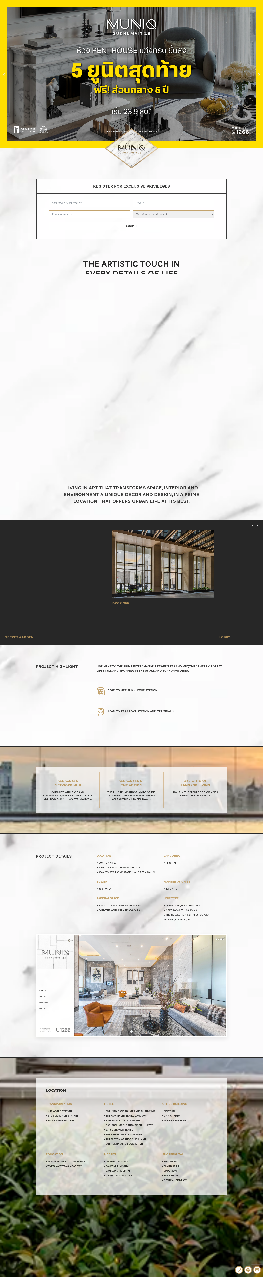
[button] (4, 74)
